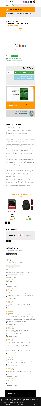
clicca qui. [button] (21, 402)
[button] (19, 30)
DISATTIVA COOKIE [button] (8, 404)
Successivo (16, 266)
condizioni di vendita (10, 392)
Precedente (9, 266)
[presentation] (6, 223)
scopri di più (30, 107)
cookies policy (9, 395)
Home (7, 13)
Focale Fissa (9, 15)
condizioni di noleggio (10, 393)
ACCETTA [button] (33, 404)
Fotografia (12, 13)
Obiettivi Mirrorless (26, 13)
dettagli (11, 219)
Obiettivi (19, 13)
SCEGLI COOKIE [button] (20, 404)
